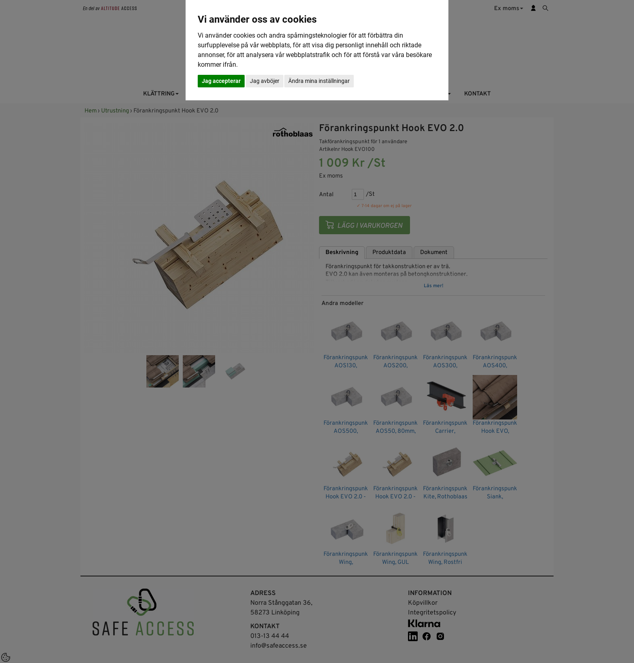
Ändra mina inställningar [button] (319, 81)
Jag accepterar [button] (221, 81)
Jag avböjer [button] (264, 81)
